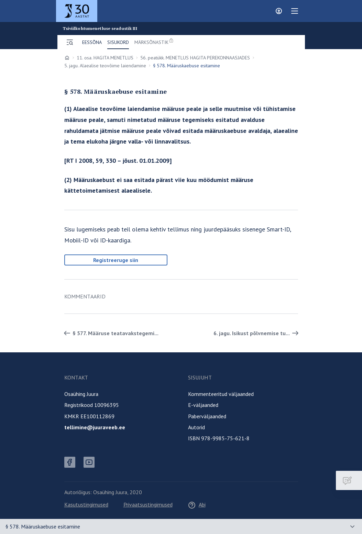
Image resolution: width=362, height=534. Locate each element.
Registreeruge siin (115, 260)
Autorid (196, 427)
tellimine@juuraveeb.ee (94, 427)
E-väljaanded (203, 404)
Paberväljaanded (207, 416)
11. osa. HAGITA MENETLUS (105, 58)
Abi (197, 504)
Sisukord (118, 42)
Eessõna (92, 42)
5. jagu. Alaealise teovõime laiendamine (105, 66)
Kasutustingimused (86, 504)
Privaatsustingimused (148, 504)
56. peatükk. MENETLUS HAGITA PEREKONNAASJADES (195, 58)
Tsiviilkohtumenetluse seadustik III (100, 28)
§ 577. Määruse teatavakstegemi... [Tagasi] (110, 333)
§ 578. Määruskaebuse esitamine (43, 526)
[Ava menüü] (70, 42)
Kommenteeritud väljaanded (221, 393)
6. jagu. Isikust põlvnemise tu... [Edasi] (257, 333)
